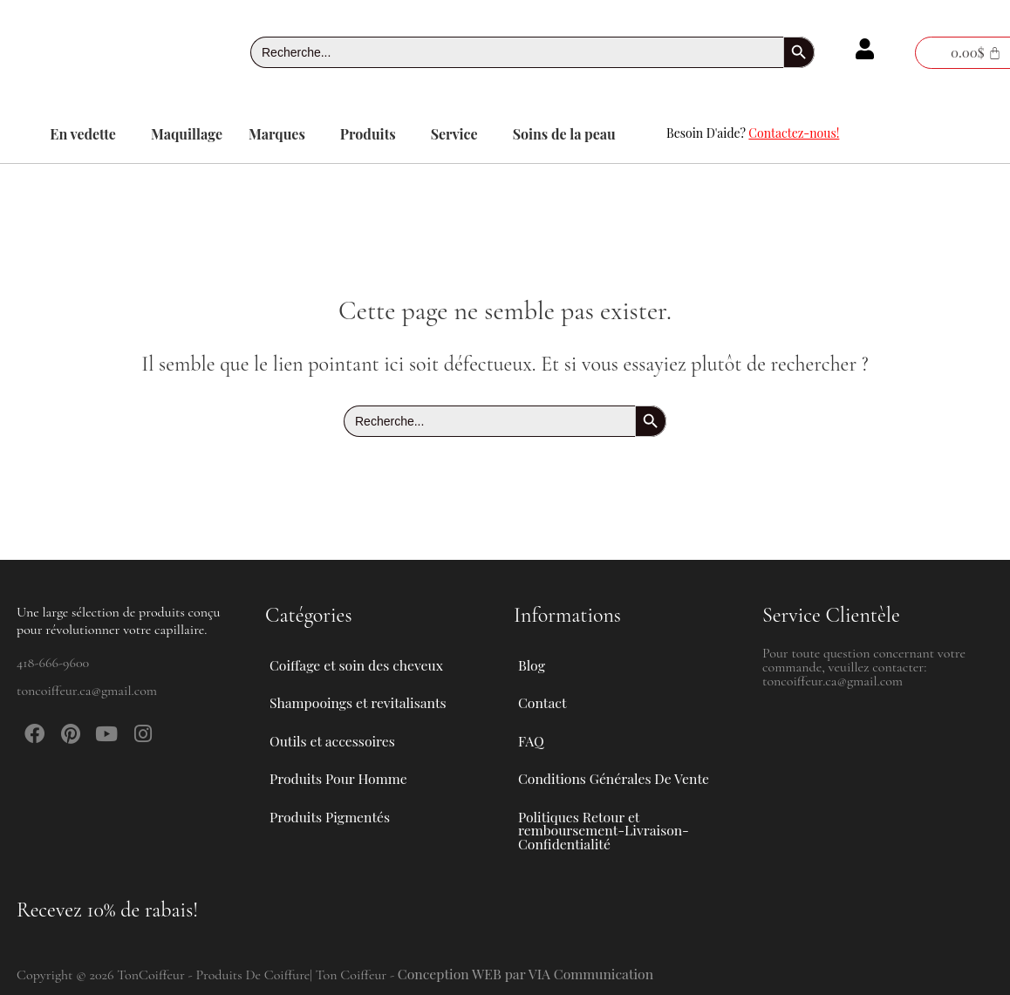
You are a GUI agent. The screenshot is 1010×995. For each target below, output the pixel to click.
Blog (531, 654)
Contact (542, 694)
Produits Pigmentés (331, 815)
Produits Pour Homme (349, 775)
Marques (277, 134)
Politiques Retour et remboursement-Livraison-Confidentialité (605, 829)
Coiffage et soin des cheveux (367, 654)
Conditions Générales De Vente (615, 775)
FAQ (531, 735)
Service (454, 134)
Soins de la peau (564, 134)
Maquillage (186, 134)
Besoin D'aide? (752, 133)
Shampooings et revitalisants (369, 695)
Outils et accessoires (343, 735)
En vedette (83, 134)
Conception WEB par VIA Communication (528, 973)
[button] (87, 134)
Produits (368, 134)
